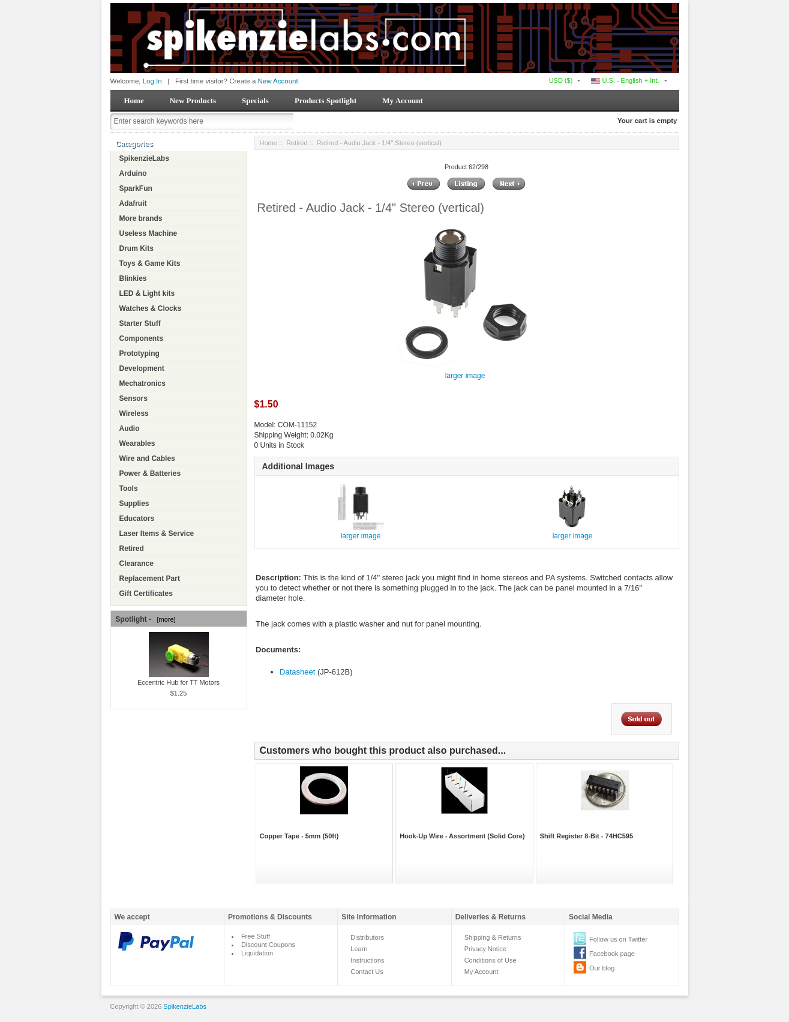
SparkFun (135, 188)
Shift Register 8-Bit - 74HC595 (586, 836)
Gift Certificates (146, 593)
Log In (152, 81)
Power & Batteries (150, 473)
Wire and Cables (147, 458)
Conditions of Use (490, 960)
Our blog (601, 968)
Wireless (134, 413)
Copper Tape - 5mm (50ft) (299, 836)
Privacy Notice (485, 948)
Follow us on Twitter (618, 939)
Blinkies (133, 278)
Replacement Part (149, 578)
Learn (358, 948)
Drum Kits (136, 248)
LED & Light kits (147, 293)
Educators (137, 518)
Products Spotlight (325, 100)
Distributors (367, 937)
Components (141, 338)
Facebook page (612, 953)
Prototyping (139, 353)
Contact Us (366, 971)
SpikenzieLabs (144, 158)
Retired (131, 548)
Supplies (134, 503)
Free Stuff (255, 936)
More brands (141, 218)
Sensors (133, 398)
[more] (164, 619)
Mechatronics (142, 383)
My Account (402, 100)
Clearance (136, 563)
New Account (278, 81)
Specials (255, 100)
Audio (129, 428)
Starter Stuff (140, 323)
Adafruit (133, 203)
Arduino (133, 173)
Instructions (367, 960)
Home (134, 100)
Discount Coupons (268, 944)
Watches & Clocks (150, 308)
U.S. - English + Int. (625, 80)
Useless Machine (148, 233)
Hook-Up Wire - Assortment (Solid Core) (462, 836)
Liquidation (257, 953)
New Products (193, 100)
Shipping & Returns (492, 937)
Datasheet (297, 671)
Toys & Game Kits (150, 263)
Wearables (137, 443)
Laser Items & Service (156, 533)
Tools (128, 488)
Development (141, 368)
